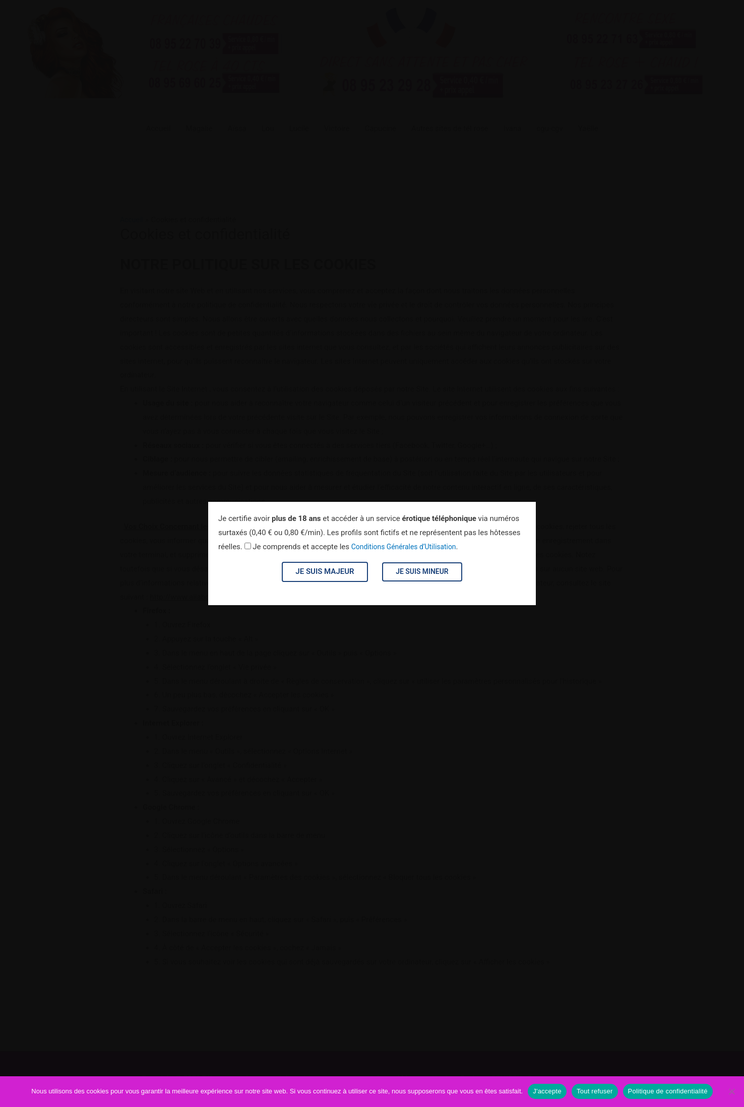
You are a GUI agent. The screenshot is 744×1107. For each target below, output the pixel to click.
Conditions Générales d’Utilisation (407, 546)
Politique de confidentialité (668, 1091)
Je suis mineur (422, 571)
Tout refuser (595, 1091)
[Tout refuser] (731, 1091)
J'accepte (547, 1091)
